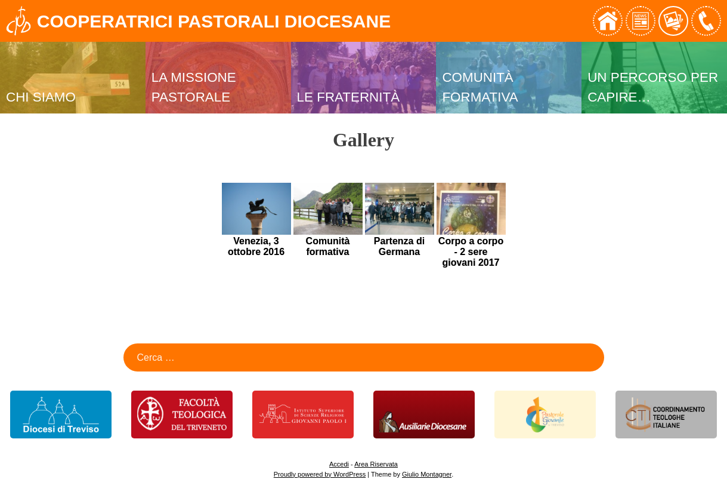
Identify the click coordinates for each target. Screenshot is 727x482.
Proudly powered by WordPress (320, 474)
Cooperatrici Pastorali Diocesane (214, 21)
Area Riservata (376, 464)
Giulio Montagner (426, 474)
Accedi (339, 464)
